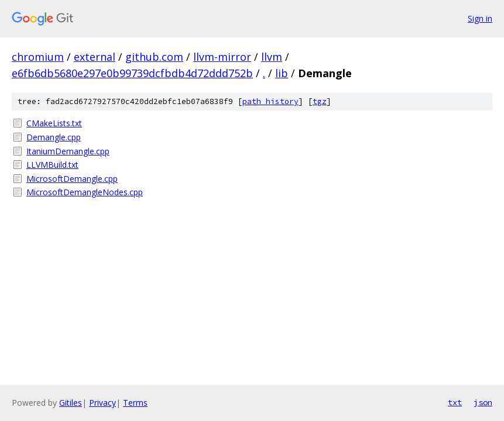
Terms (135, 402)
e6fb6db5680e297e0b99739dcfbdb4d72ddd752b (132, 73)
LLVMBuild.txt (52, 164)
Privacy (102, 402)
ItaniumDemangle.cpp (67, 151)
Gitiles (70, 402)
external (94, 57)
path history (270, 101)
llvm (271, 57)
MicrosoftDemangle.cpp (72, 178)
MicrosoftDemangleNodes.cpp (84, 192)
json (483, 402)
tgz (320, 101)
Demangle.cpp (53, 137)
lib (281, 73)
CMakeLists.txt (54, 123)
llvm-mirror (222, 57)
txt (455, 402)
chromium (38, 57)
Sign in (480, 18)
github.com (154, 57)
